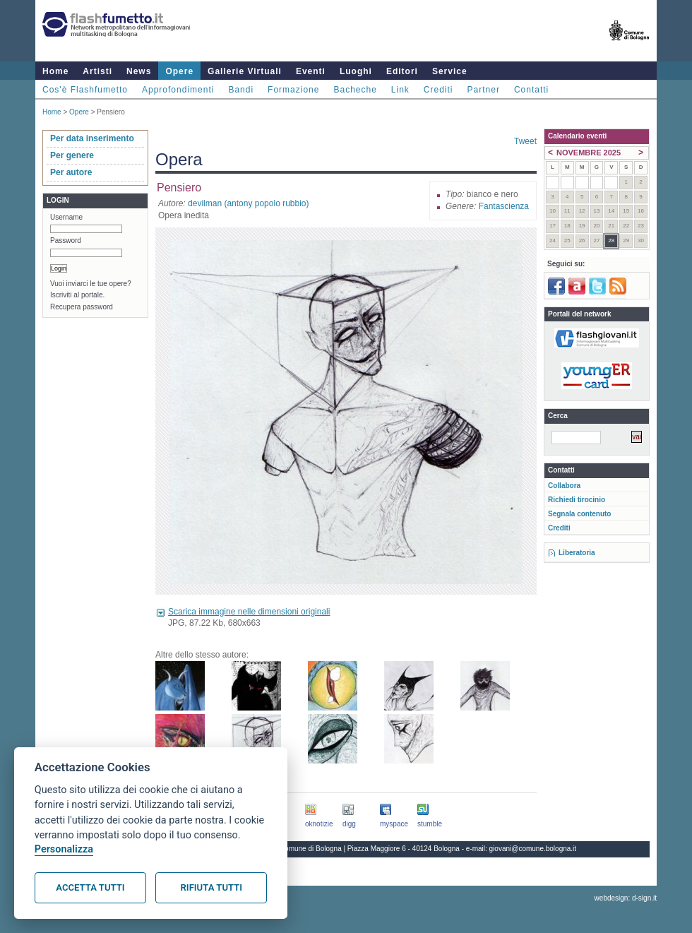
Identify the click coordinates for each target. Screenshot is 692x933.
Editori (402, 71)
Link (400, 90)
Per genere (72, 155)
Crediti (438, 90)
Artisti (97, 71)
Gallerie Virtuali (245, 71)
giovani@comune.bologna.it (533, 848)
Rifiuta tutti (211, 887)
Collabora (564, 485)
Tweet (525, 141)
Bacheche (354, 90)
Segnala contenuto (579, 514)
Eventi (311, 71)
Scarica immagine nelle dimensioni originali (249, 612)
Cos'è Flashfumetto (85, 90)
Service (449, 71)
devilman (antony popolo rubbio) (248, 203)
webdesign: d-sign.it (626, 898)
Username (66, 217)
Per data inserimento (92, 138)
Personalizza (64, 849)
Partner (483, 90)
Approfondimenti (178, 90)
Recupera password (81, 307)
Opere (179, 71)
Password (65, 240)
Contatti (531, 90)
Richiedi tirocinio (576, 500)
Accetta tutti (90, 887)
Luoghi (356, 71)
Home (55, 71)
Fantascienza (504, 206)
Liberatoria (577, 553)
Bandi (240, 90)
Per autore (71, 172)
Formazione (293, 90)
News (138, 71)
